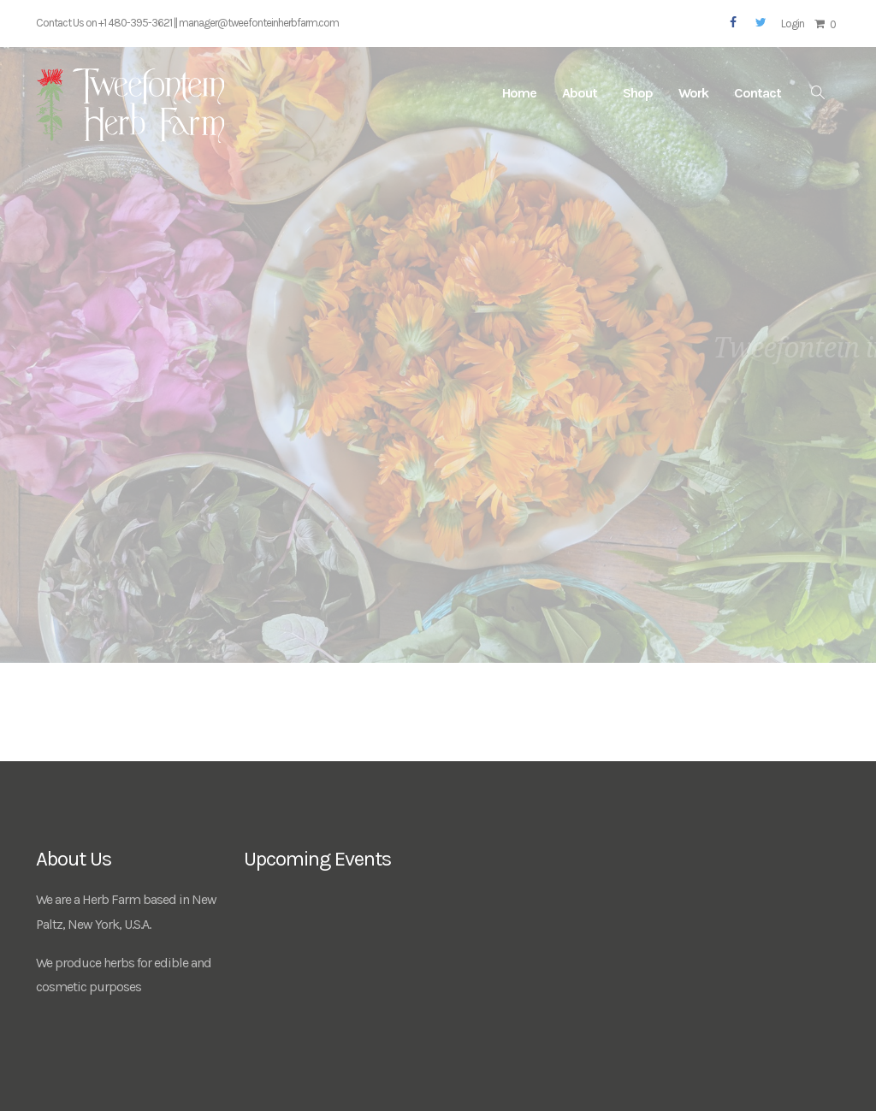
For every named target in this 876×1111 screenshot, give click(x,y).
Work (693, 93)
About (579, 93)
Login (792, 23)
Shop (638, 93)
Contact (757, 93)
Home (519, 93)
